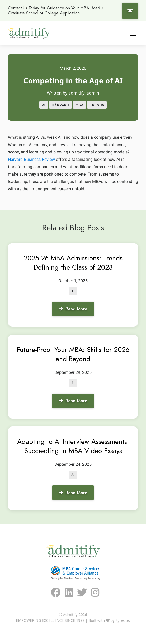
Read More (73, 309)
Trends (97, 104)
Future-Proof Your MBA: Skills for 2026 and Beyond (73, 354)
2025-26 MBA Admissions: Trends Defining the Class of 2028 (73, 262)
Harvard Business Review (31, 159)
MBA (79, 104)
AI (44, 104)
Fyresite (122, 620)
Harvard (60, 104)
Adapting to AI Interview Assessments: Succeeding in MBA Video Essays (73, 446)
